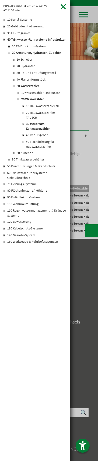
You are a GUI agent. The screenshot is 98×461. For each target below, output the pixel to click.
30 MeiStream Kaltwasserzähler (38, 126)
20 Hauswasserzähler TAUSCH (40, 115)
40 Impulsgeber (37, 135)
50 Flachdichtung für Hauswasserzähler (40, 144)
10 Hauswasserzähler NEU (44, 106)
